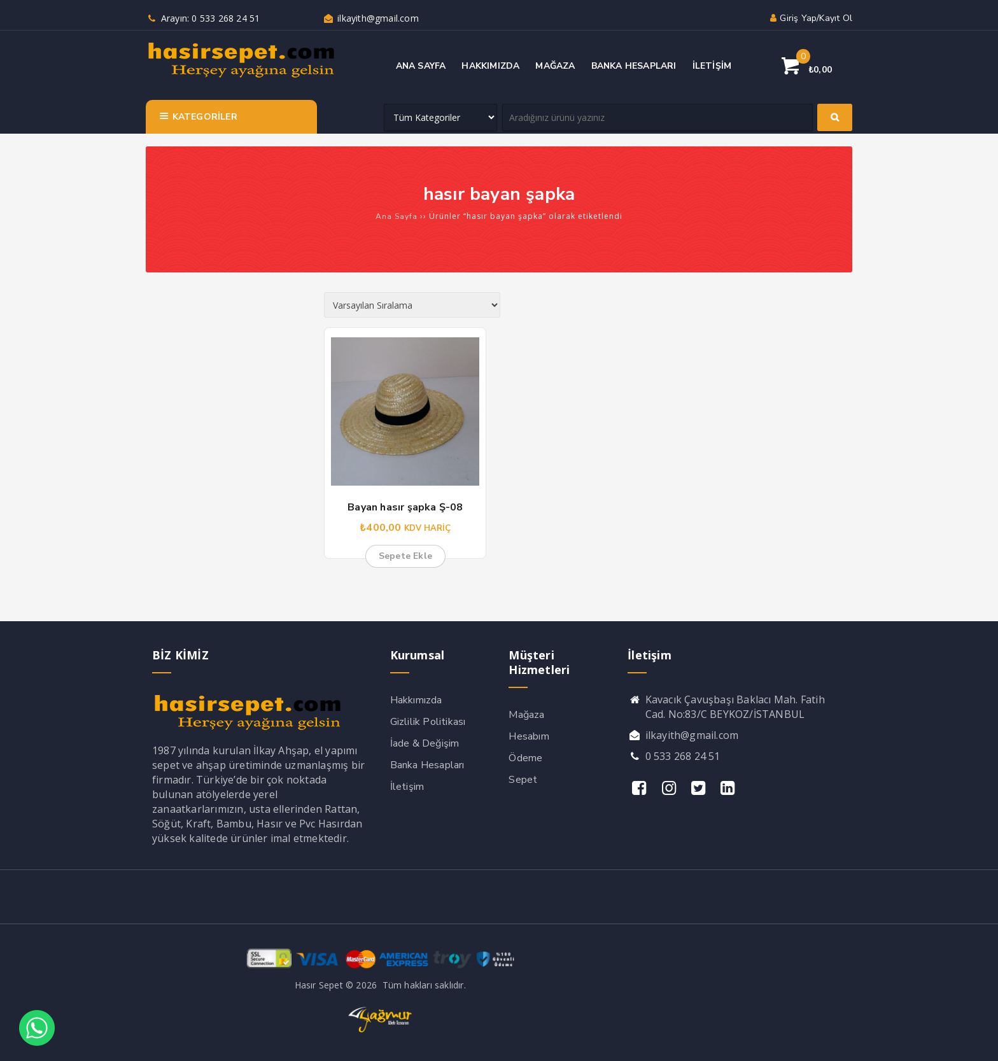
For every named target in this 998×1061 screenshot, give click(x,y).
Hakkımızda (416, 700)
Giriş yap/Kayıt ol (810, 18)
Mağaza (526, 715)
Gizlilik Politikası (428, 722)
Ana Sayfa (397, 216)
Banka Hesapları (427, 765)
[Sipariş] (412, 305)
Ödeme (525, 758)
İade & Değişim (425, 743)
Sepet (523, 780)
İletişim (407, 787)
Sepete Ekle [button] (405, 556)
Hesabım (529, 736)
